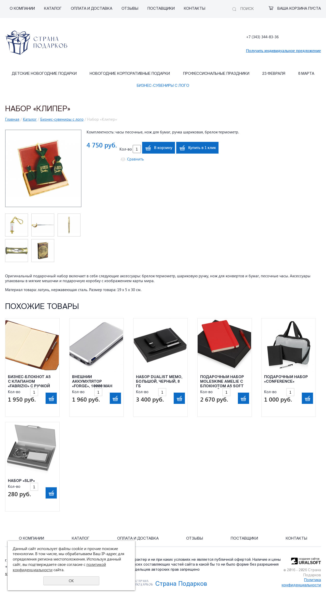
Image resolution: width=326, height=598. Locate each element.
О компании (22, 9)
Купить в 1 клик (202, 147)
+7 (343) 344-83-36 (262, 36)
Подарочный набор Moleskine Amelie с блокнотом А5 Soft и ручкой (222, 382)
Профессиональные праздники (216, 74)
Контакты (194, 9)
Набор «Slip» (21, 481)
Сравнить (135, 159)
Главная (12, 119)
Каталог (53, 9)
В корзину (163, 147)
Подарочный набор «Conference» (286, 379)
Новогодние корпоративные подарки (130, 74)
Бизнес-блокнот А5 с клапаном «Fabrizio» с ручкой (29, 381)
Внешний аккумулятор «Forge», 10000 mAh (92, 381)
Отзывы (129, 9)
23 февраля (273, 74)
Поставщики (161, 9)
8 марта (306, 74)
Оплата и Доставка (91, 9)
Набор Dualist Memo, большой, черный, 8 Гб (159, 381)
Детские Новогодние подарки (44, 74)
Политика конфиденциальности (301, 582)
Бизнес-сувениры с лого (163, 86)
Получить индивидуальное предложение (283, 50)
